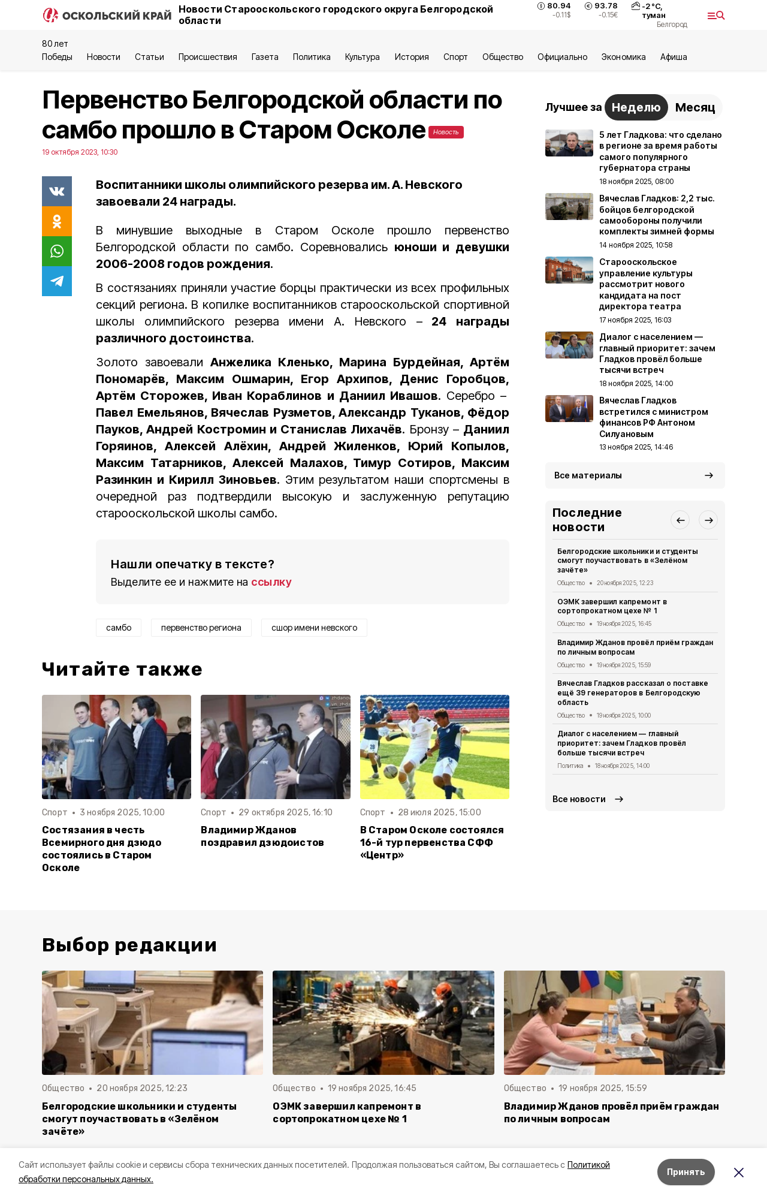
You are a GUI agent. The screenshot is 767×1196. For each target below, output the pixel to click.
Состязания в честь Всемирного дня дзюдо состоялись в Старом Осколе (101, 848)
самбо (118, 627)
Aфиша (673, 57)
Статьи (149, 57)
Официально (562, 57)
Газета (265, 57)
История (412, 57)
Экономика (623, 57)
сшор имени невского (314, 627)
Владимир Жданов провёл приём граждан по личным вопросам (635, 647)
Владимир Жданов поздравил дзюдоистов (262, 836)
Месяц (695, 107)
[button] (680, 519)
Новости (103, 57)
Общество (502, 57)
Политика (312, 57)
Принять (686, 1172)
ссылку (271, 582)
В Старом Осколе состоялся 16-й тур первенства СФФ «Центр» (432, 842)
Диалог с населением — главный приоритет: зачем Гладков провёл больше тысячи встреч (621, 743)
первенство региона (201, 627)
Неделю (636, 107)
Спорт (455, 57)
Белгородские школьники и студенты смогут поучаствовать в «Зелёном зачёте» (627, 561)
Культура (362, 57)
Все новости (579, 799)
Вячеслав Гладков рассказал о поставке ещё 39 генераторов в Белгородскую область (632, 693)
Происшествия (208, 57)
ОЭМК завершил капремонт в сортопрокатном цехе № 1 (612, 606)
